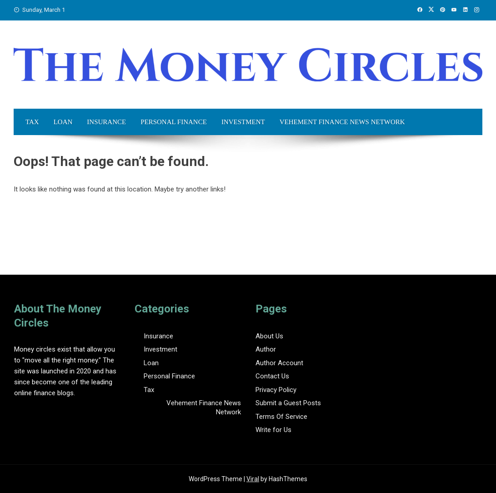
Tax (32, 122)
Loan (63, 122)
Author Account (279, 363)
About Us (269, 336)
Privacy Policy (276, 390)
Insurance (106, 122)
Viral (252, 479)
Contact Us (272, 376)
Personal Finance (173, 122)
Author (266, 349)
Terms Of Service (281, 417)
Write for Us (273, 430)
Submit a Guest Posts (288, 403)
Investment (243, 122)
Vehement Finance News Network (342, 122)
